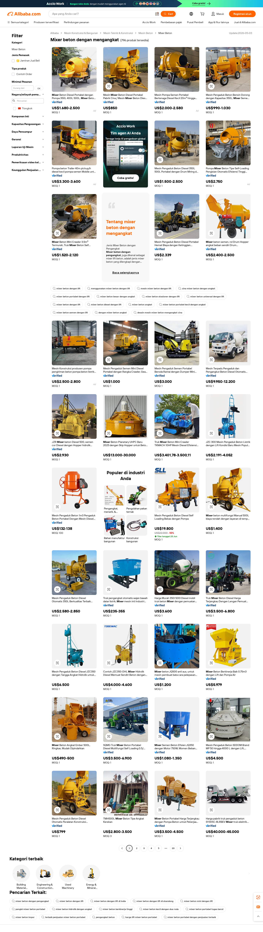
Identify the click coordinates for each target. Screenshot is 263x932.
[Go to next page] (180, 848)
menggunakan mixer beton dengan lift (108, 288)
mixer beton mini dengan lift (196, 901)
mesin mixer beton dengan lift (154, 288)
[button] (157, 14)
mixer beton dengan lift (66, 288)
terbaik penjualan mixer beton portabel (63, 917)
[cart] (203, 14)
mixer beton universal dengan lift (205, 296)
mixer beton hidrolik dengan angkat (72, 909)
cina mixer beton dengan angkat (196, 288)
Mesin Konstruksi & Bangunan (81, 33)
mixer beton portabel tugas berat (205, 909)
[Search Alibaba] (102, 14)
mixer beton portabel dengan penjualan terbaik (190, 917)
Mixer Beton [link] (165, 33)
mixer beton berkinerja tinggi (115, 909)
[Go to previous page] (122, 848)
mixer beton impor (23, 917)
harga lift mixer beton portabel (139, 917)
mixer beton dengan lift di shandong (153, 901)
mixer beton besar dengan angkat (116, 296)
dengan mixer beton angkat (111, 312)
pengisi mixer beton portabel (28, 909)
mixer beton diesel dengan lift (104, 304)
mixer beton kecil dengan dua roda (159, 909)
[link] (258, 897)
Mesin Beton (145, 33)
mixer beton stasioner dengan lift (161, 296)
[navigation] (27, 441)
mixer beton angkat (140, 304)
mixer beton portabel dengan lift (71, 296)
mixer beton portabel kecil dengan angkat (182, 304)
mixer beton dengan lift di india (108, 901)
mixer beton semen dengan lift (70, 312)
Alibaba (54, 33)
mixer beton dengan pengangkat (30, 901)
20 (173, 848)
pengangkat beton (103, 917)
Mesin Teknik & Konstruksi (118, 33)
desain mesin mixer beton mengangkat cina (158, 312)
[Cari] (168, 14)
